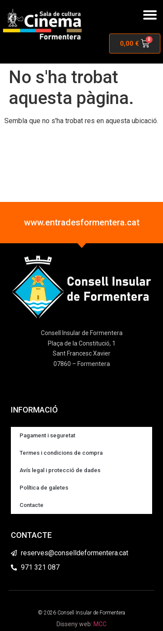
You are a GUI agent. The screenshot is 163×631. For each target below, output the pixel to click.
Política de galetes (44, 487)
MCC (99, 624)
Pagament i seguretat (47, 435)
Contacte (31, 505)
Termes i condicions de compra (61, 453)
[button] (150, 15)
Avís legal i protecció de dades (60, 470)
